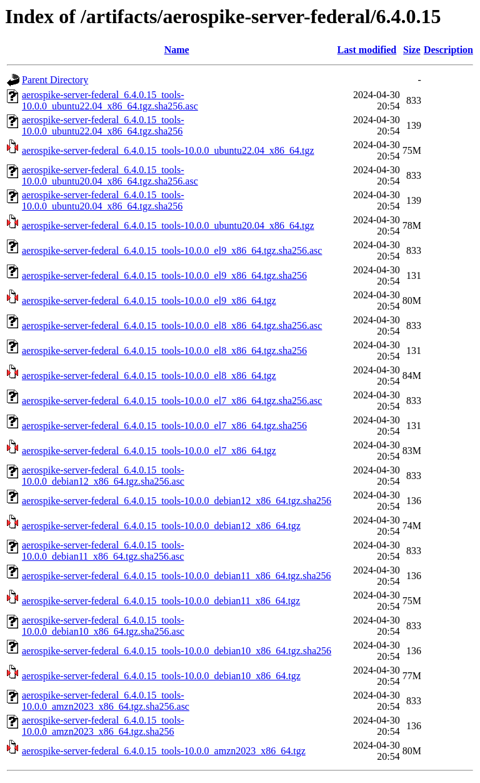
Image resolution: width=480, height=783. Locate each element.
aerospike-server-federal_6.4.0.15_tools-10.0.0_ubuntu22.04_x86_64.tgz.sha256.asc (110, 100)
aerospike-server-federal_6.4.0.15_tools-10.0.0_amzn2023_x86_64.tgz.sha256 (103, 726)
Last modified (367, 49)
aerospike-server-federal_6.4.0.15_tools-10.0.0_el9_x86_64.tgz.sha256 (164, 275)
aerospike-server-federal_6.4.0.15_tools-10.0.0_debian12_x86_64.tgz (161, 525)
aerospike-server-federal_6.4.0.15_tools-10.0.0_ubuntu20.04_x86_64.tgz (168, 225)
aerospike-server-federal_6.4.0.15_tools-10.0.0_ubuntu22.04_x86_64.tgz (168, 150)
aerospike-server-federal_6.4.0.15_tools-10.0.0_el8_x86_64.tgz (149, 375)
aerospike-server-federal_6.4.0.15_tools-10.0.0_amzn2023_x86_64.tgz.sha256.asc (105, 701)
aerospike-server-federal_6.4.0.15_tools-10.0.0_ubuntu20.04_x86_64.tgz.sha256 (103, 200)
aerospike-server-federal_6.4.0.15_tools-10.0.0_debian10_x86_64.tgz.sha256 (176, 650)
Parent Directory (55, 79)
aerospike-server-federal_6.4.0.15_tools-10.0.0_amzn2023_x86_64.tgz (164, 750)
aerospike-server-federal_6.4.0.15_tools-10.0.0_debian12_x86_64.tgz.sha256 (176, 500)
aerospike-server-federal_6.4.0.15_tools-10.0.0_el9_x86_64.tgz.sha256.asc (172, 250)
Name (176, 49)
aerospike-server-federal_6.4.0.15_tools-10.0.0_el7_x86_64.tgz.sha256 (164, 425)
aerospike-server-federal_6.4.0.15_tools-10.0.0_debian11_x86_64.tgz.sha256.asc (103, 551)
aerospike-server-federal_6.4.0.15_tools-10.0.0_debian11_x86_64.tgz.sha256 (176, 575)
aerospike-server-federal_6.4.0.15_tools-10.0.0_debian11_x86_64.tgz (161, 600)
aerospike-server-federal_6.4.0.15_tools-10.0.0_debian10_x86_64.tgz (161, 675)
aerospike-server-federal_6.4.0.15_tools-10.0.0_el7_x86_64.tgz (149, 450)
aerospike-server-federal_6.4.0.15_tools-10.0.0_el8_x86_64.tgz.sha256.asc (172, 325)
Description (448, 49)
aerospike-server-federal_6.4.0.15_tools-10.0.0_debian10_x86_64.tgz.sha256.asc (103, 626)
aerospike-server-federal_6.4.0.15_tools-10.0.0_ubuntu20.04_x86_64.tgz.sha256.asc (110, 175)
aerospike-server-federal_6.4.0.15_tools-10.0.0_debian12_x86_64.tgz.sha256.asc (103, 476)
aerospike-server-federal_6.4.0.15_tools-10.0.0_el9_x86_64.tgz (149, 300)
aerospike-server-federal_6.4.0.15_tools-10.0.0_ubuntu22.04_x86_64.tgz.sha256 (103, 125)
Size (412, 49)
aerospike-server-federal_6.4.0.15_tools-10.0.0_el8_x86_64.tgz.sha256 (164, 350)
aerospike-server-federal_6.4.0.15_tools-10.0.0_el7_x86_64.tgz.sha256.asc (172, 400)
